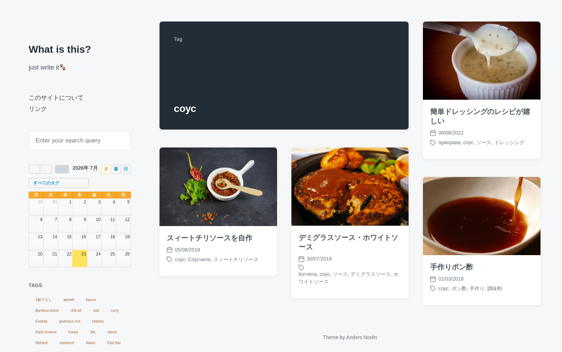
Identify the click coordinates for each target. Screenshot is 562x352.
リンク (38, 108)
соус (468, 142)
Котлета (308, 274)
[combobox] (59, 183)
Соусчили (199, 259)
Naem (90, 343)
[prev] (34, 169)
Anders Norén (361, 337)
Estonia (41, 321)
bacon (91, 300)
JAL (93, 332)
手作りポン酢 (451, 267)
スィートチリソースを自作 (209, 238)
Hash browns (45, 332)
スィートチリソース (235, 259)
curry (115, 311)
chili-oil (76, 311)
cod (96, 311)
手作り (477, 288)
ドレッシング (509, 142)
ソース (483, 142)
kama (112, 332)
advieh (69, 300)
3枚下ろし (43, 300)
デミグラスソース (371, 274)
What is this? (60, 49)
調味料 (494, 288)
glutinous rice (69, 321)
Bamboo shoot (47, 311)
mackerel (66, 343)
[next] (45, 169)
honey (73, 332)
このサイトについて (56, 97)
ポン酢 (459, 288)
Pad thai (113, 343)
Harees (98, 321)
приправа (449, 142)
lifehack (41, 343)
